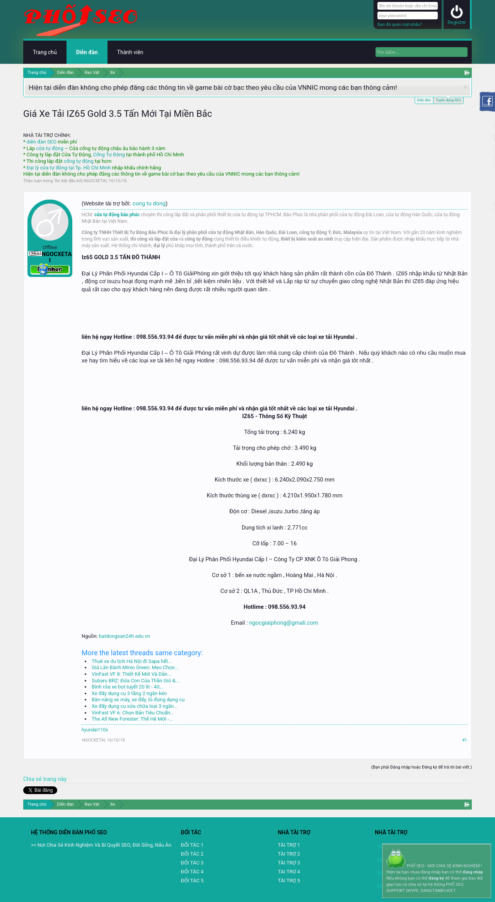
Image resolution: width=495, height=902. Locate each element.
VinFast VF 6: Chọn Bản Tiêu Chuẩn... (133, 713)
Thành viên (130, 52)
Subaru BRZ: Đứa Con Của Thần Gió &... (135, 680)
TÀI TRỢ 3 (289, 863)
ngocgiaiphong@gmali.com (283, 622)
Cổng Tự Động (109, 154)
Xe (57, 180)
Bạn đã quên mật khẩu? (399, 24)
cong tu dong (149, 203)
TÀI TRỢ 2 (289, 854)
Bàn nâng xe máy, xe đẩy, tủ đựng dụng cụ (138, 699)
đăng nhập (473, 872)
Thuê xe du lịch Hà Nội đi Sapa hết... (132, 661)
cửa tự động (49, 148)
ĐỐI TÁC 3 (192, 863)
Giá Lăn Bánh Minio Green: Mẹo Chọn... (135, 667)
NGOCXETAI (95, 180)
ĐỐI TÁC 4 (192, 872)
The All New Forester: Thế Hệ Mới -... (132, 719)
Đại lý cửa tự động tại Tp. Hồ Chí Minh (69, 168)
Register (456, 22)
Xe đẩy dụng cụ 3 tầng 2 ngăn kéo (129, 693)
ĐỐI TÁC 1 (192, 845)
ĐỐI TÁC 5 (192, 880)
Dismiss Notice (465, 87)
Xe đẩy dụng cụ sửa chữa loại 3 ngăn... (135, 706)
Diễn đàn (424, 100)
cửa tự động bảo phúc (117, 214)
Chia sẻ (33, 779)
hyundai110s (95, 730)
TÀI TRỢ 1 (289, 845)
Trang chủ (45, 52)
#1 (464, 740)
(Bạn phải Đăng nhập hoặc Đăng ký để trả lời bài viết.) (421, 767)
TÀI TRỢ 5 (289, 880)
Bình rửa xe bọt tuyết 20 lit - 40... (127, 687)
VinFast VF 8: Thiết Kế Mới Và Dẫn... (131, 674)
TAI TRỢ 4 (289, 872)
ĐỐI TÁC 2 (192, 854)
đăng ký (436, 878)
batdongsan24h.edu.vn (124, 636)
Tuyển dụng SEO (448, 99)
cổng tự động (79, 161)
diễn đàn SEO (41, 142)
